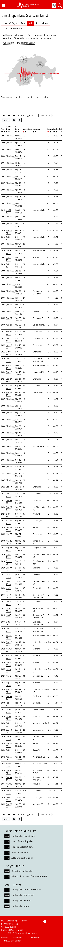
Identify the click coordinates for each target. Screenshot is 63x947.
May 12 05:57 (9, 785)
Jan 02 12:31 (8, 211)
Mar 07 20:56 (9, 677)
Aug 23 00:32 (9, 326)
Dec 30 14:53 (9, 778)
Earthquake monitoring (22, 895)
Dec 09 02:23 (9, 569)
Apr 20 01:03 (9, 231)
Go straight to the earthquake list (19, 42)
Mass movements (12, 28)
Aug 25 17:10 (9, 508)
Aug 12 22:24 (9, 373)
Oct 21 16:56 (8, 265)
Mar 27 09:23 (9, 535)
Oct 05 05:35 (8, 798)
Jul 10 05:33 (8, 670)
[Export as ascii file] (19, 120)
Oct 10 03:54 (8, 792)
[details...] (10, 136)
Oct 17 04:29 (8, 339)
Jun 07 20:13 (8, 616)
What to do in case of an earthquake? (29, 876)
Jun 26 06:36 (8, 737)
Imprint (4, 937)
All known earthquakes (22, 858)
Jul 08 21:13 (8, 717)
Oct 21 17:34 (8, 238)
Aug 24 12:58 (9, 549)
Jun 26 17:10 (8, 251)
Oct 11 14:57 (8, 630)
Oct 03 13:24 (8, 582)
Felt (23, 23)
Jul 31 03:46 (8, 575)
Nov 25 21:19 (9, 333)
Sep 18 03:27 (9, 731)
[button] (3, 5)
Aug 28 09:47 (9, 805)
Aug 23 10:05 (9, 393)
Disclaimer (17, 937)
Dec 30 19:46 (9, 697)
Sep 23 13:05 (9, 380)
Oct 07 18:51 (8, 515)
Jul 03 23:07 (8, 711)
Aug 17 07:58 (9, 690)
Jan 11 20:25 (8, 589)
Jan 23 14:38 (8, 555)
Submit (5, 120)
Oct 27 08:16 (8, 623)
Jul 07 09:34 (8, 609)
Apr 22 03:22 (9, 758)
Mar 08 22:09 (9, 656)
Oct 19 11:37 (8, 602)
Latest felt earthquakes (22, 841)
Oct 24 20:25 (8, 495)
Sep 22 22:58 (9, 386)
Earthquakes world (20, 906)
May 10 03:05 (9, 765)
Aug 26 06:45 (9, 319)
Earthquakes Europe (21, 900)
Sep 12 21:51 (9, 562)
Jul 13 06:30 (8, 596)
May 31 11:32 (9, 650)
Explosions (42, 23)
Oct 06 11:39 (8, 353)
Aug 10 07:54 (9, 683)
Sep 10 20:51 (9, 488)
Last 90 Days (10, 23)
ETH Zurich (16, 940)
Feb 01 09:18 (9, 636)
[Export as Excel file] (14, 120)
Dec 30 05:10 (9, 501)
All (30, 23)
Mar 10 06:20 (9, 542)
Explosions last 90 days (22, 846)
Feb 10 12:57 (9, 704)
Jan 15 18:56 (8, 258)
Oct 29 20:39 (8, 751)
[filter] (4, 131)
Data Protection (32, 937)
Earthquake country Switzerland (26, 889)
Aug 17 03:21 (9, 643)
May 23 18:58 (9, 366)
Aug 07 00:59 (9, 744)
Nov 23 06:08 (9, 528)
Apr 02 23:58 (9, 663)
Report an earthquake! (22, 871)
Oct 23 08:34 (8, 359)
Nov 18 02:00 (9, 346)
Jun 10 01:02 (8, 771)
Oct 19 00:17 (8, 724)
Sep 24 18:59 (9, 521)
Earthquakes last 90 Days (23, 836)
